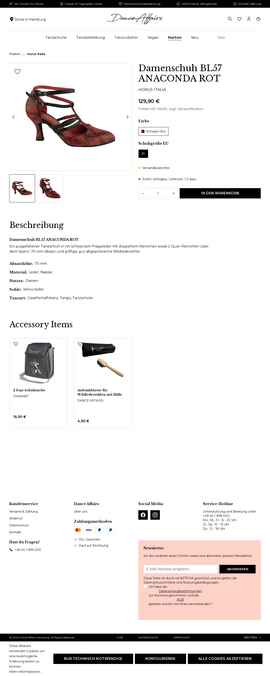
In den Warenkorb (220, 193)
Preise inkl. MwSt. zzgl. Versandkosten (171, 109)
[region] (70, 132)
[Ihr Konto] (248, 19)
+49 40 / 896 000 (27, 550)
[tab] (36, 225)
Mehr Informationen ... (26, 672)
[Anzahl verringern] (143, 193)
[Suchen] (230, 19)
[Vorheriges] (13, 117)
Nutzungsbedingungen (201, 582)
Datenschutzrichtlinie (159, 582)
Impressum (182, 637)
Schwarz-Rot (153, 131)
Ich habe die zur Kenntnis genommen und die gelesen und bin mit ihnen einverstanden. (180, 595)
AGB (180, 600)
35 (143, 154)
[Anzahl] (158, 193)
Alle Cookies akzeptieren (225, 659)
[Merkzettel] (239, 19)
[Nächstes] (127, 117)
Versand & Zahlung (23, 511)
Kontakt (15, 532)
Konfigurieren (160, 659)
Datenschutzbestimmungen (180, 591)
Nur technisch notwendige (93, 659)
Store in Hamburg (30, 19)
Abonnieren (237, 569)
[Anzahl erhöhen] (174, 193)
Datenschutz (19, 525)
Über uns (80, 511)
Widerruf (15, 518)
